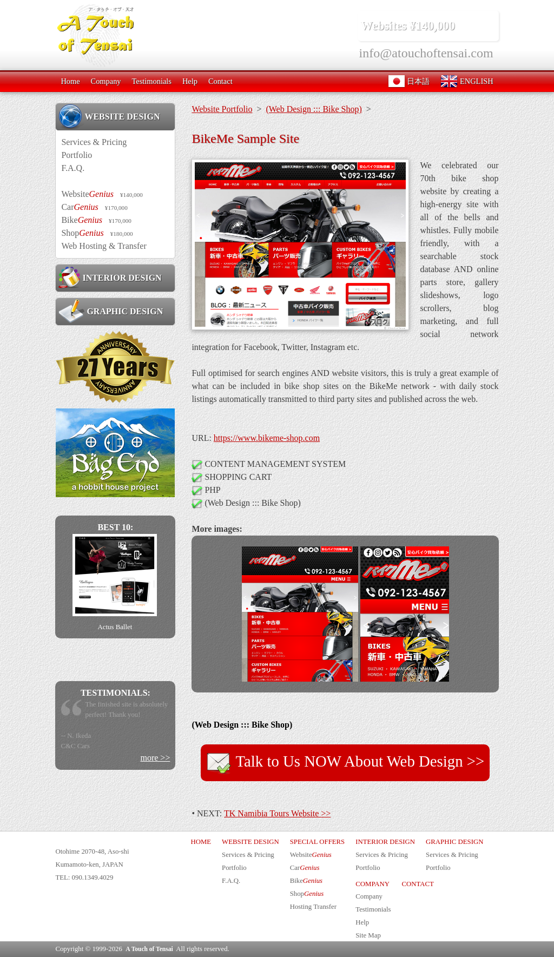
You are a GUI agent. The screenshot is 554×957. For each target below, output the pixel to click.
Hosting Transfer (313, 906)
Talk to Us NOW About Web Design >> (345, 763)
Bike (96, 220)
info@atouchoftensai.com (426, 53)
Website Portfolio (222, 109)
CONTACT (417, 884)
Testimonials (152, 81)
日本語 (409, 81)
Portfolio (76, 155)
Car (94, 207)
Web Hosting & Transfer (103, 245)
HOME (200, 842)
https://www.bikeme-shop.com (267, 438)
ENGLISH (466, 81)
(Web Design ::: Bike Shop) (313, 109)
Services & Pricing (94, 142)
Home (70, 81)
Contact (220, 81)
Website (101, 194)
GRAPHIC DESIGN (110, 311)
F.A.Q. (72, 168)
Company (106, 81)
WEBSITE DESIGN (109, 116)
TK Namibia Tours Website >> (277, 813)
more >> (155, 757)
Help (189, 81)
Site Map (368, 935)
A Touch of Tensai (149, 949)
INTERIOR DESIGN (109, 278)
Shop (97, 232)
